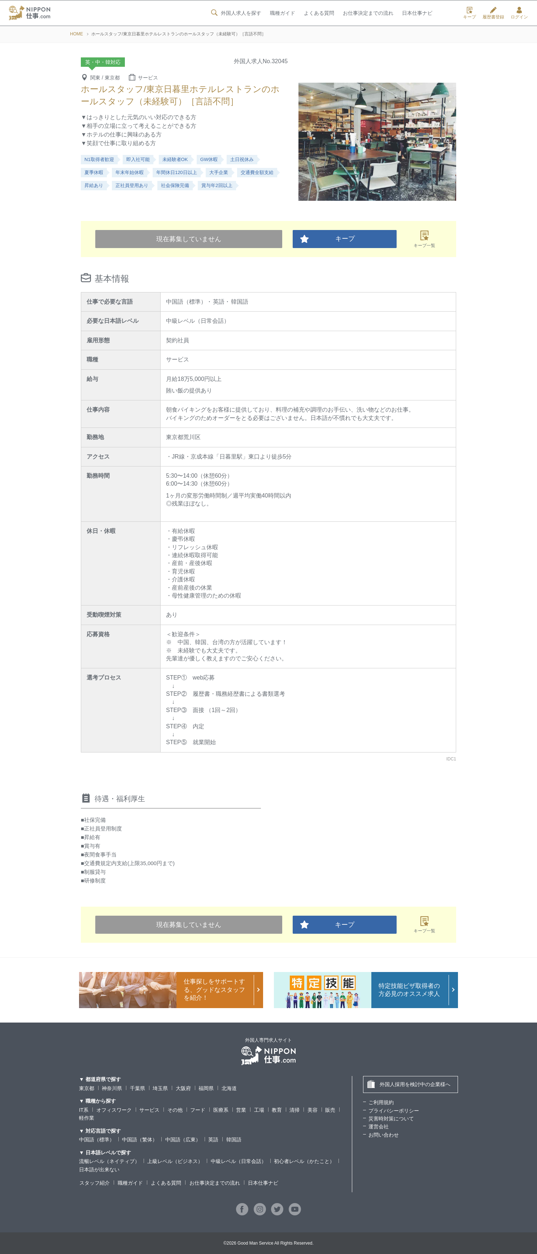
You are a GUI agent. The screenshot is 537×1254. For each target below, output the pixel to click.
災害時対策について (391, 1118)
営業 (241, 1110)
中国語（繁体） (139, 1139)
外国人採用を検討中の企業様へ (408, 1084)
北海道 (229, 1088)
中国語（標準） (96, 1139)
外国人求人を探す (235, 13)
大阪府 (183, 1088)
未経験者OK (175, 159)
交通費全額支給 (257, 172)
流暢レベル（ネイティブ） (109, 1161)
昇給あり (93, 185)
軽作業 (86, 1118)
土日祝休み (242, 159)
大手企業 (218, 172)
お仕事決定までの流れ (368, 13)
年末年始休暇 (129, 172)
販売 (330, 1110)
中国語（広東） (183, 1139)
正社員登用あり (131, 185)
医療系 (220, 1110)
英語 (213, 1139)
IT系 (83, 1110)
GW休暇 (209, 159)
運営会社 (378, 1126)
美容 (312, 1110)
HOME (76, 33)
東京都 (86, 1088)
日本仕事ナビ (417, 13)
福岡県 (206, 1088)
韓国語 (233, 1139)
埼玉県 (160, 1088)
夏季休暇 (93, 172)
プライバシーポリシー (393, 1111)
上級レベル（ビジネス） (175, 1161)
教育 (277, 1110)
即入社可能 (138, 159)
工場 (259, 1110)
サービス (149, 1110)
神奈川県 (112, 1088)
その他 (175, 1110)
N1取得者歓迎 (99, 159)
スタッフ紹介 (94, 1183)
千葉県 (137, 1088)
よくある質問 (319, 13)
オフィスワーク (114, 1110)
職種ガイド (282, 13)
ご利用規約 (381, 1102)
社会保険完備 (175, 185)
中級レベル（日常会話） (238, 1161)
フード (197, 1110)
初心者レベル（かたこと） (304, 1161)
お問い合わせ (383, 1135)
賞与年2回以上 (216, 185)
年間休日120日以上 (176, 172)
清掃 (295, 1110)
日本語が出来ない (99, 1169)
